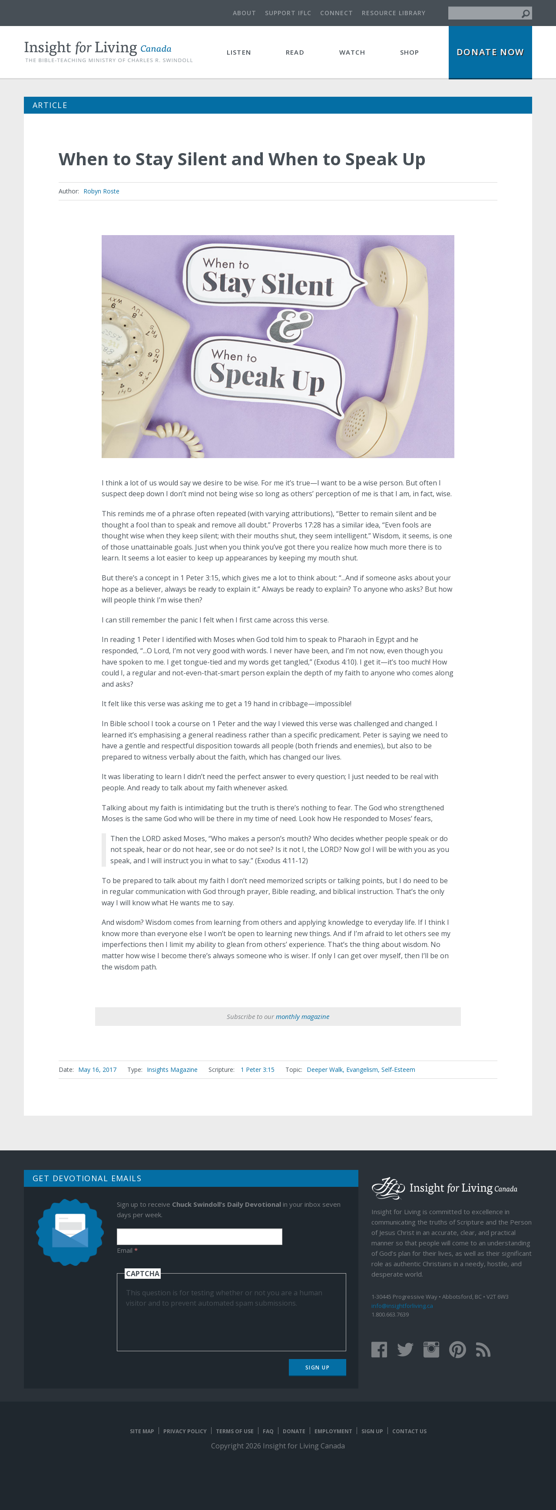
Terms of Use (235, 1431)
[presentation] (192, 1325)
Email (127, 1250)
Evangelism (362, 1069)
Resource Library (394, 13)
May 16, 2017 (97, 1069)
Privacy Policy (185, 1431)
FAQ (268, 1431)
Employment (333, 1431)
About (244, 13)
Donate (294, 1431)
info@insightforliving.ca (402, 1306)
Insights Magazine (172, 1069)
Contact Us (409, 1431)
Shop (410, 52)
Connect (336, 13)
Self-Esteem (398, 1069)
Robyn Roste (101, 191)
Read (295, 52)
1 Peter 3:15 (258, 1069)
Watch (352, 52)
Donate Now (490, 52)
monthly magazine (302, 1016)
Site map (142, 1431)
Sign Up (317, 1367)
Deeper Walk (325, 1069)
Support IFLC (288, 13)
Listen (239, 52)
